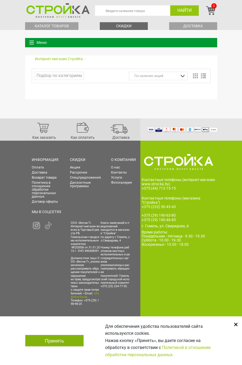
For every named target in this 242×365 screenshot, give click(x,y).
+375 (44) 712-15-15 (159, 188)
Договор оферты (45, 201)
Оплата (38, 167)
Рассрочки (78, 172)
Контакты (119, 172)
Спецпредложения (85, 177)
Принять (54, 341)
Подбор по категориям (59, 75)
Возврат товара (44, 177)
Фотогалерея (121, 182)
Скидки (124, 26)
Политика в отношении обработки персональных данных (44, 189)
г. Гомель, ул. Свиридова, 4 (165, 226)
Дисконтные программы (80, 184)
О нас (115, 167)
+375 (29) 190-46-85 (159, 220)
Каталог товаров (52, 26)
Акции (75, 167)
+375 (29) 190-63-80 (159, 215)
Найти (184, 10)
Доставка (193, 26)
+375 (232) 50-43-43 (159, 207)
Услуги (116, 177)
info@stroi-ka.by (85, 295)
